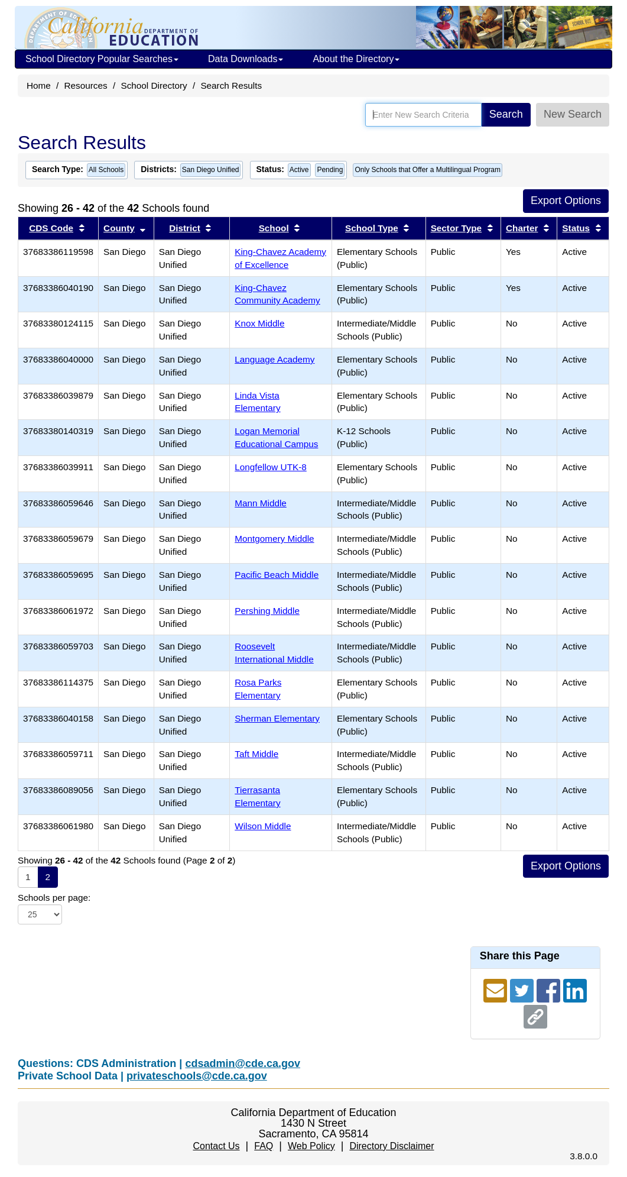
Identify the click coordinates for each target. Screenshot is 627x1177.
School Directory (154, 85)
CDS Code (51, 228)
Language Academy (274, 359)
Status (576, 228)
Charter (522, 228)
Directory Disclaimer (391, 1146)
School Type (371, 228)
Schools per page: (54, 898)
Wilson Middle (263, 826)
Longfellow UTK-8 (271, 467)
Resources (86, 85)
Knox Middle (259, 323)
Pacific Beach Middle (277, 575)
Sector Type (456, 228)
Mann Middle (261, 503)
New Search (573, 114)
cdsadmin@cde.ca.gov (242, 1063)
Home (39, 85)
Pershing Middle (267, 611)
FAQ (263, 1146)
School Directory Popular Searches (101, 59)
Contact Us (216, 1146)
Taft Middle (256, 754)
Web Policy (311, 1146)
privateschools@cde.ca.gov (196, 1076)
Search (506, 114)
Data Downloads (245, 59)
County (119, 228)
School (274, 228)
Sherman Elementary (277, 718)
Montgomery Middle (274, 538)
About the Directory (356, 59)
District (184, 228)
